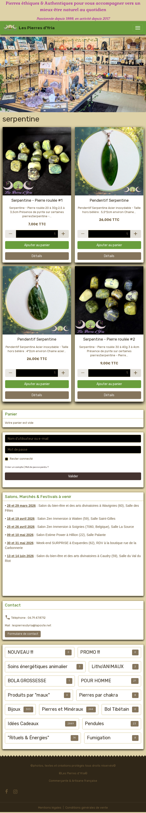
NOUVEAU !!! (20, 652)
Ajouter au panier (37, 245)
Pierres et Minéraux (62, 709)
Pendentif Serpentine (109, 200)
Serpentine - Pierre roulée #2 (109, 339)
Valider (73, 476)
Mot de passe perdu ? (37, 467)
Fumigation (98, 737)
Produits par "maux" (29, 695)
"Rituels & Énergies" (28, 737)
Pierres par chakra (98, 695)
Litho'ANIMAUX (107, 666)
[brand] (29, 27)
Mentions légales (49, 807)
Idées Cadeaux (23, 723)
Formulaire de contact (23, 633)
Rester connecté (21, 458)
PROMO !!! (90, 652)
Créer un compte (14, 467)
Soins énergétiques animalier (38, 666)
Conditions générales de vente (86, 807)
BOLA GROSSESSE (27, 680)
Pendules (94, 723)
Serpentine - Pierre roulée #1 (37, 200)
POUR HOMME (96, 680)
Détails (37, 256)
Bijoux (14, 709)
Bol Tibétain (116, 709)
